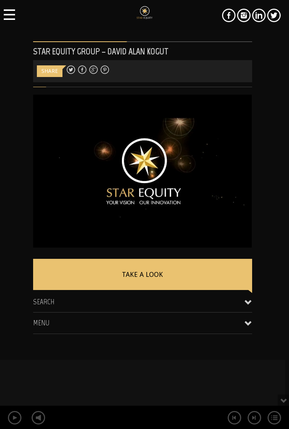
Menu (41, 322)
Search (44, 301)
